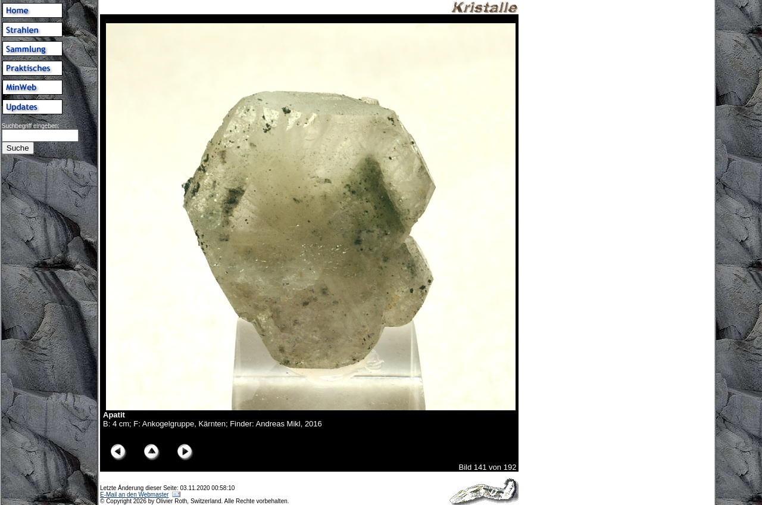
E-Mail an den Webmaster (134, 494)
